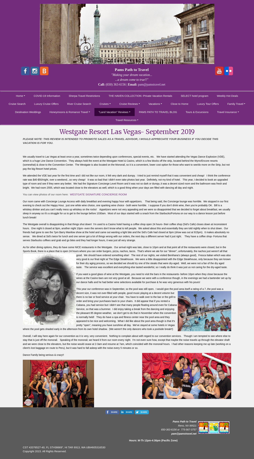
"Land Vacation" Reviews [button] (113, 112)
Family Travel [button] (235, 103)
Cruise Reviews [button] (128, 103)
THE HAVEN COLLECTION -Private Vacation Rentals (140, 95)
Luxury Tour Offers (208, 103)
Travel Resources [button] (126, 120)
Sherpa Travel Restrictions (84, 95)
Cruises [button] (104, 103)
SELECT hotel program (194, 95)
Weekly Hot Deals (227, 95)
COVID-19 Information (47, 95)
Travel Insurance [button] (227, 112)
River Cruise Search (79, 103)
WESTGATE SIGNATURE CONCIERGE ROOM (98, 194)
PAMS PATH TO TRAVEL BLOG (158, 112)
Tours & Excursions (197, 112)
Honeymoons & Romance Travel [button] (69, 112)
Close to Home (179, 103)
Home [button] (19, 95)
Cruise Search (17, 103)
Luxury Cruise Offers (46, 103)
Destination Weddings (28, 112)
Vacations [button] (154, 103)
